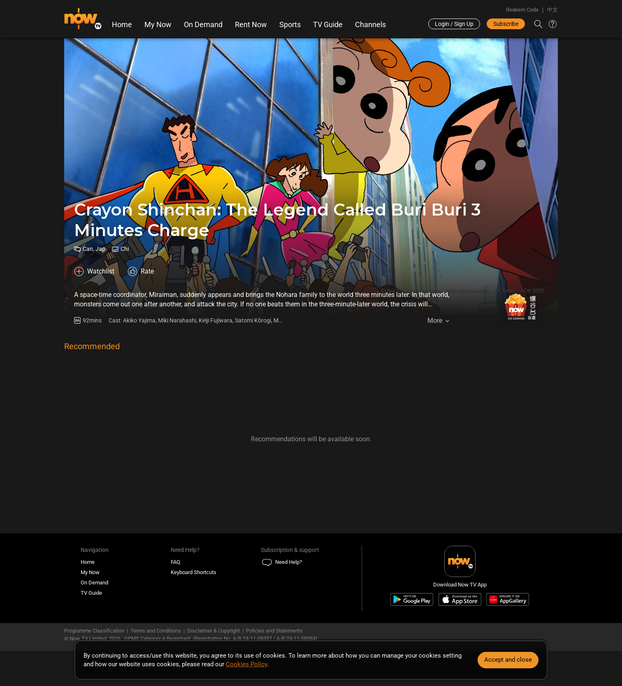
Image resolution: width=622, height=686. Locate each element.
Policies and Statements (274, 631)
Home (122, 25)
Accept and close (508, 659)
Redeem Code (522, 10)
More (434, 320)
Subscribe (505, 24)
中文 (552, 10)
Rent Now (251, 25)
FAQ (175, 562)
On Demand (203, 25)
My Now (158, 25)
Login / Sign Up (454, 24)
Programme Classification (94, 631)
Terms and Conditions (155, 631)
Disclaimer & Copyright (213, 631)
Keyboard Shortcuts (193, 572)
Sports (290, 25)
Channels (370, 25)
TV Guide (328, 25)
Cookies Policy (246, 664)
